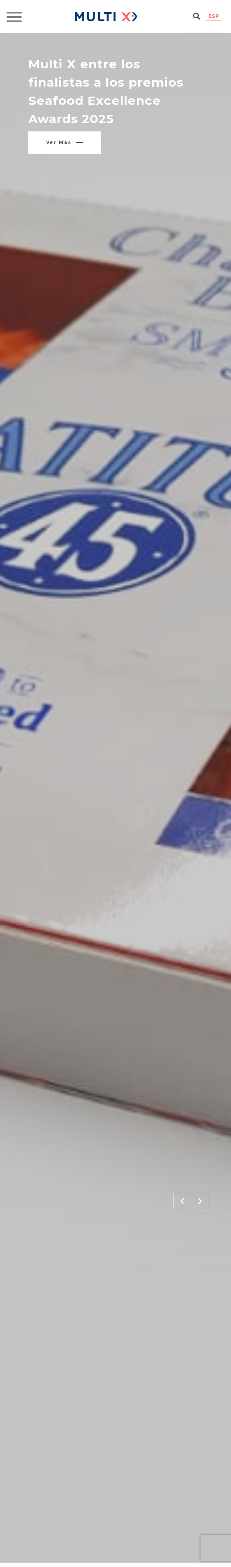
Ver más (64, 142)
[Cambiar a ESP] (213, 16)
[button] (182, 1201)
